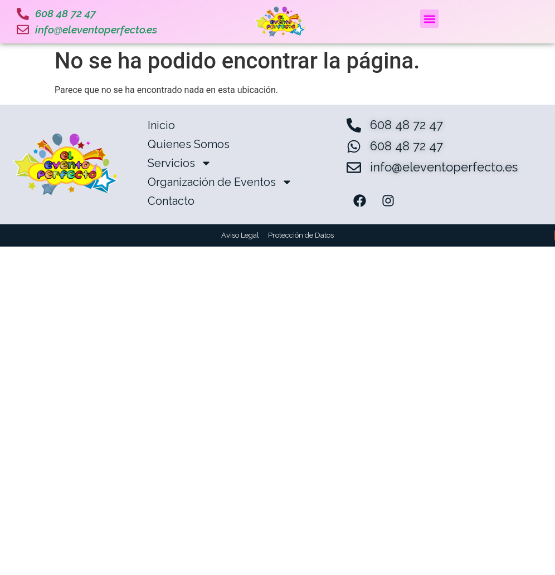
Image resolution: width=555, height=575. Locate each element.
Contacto (171, 201)
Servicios (180, 163)
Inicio (161, 125)
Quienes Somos (189, 144)
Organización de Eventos (220, 182)
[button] (429, 18)
